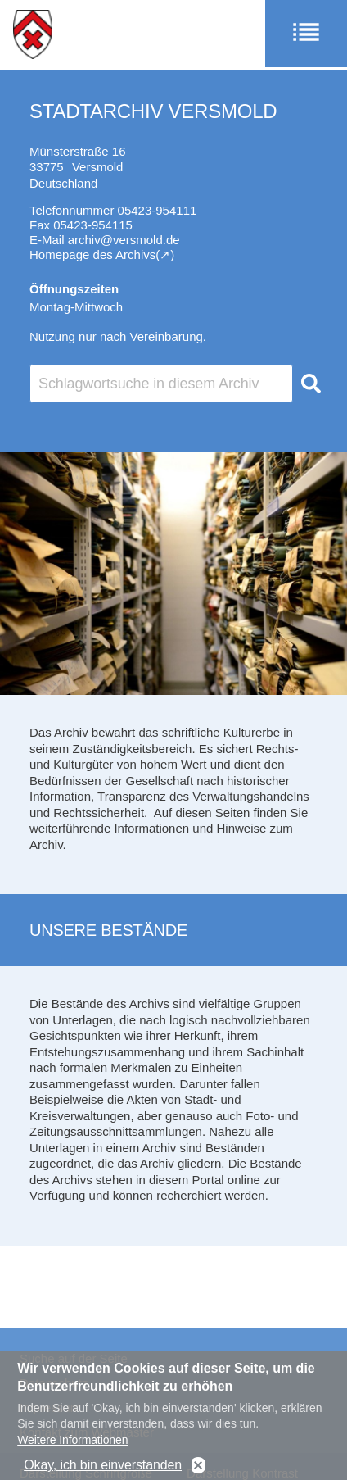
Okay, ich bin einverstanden (103, 1466)
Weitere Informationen (72, 1441)
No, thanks (198, 1467)
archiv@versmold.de (124, 240)
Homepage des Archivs (92, 254)
